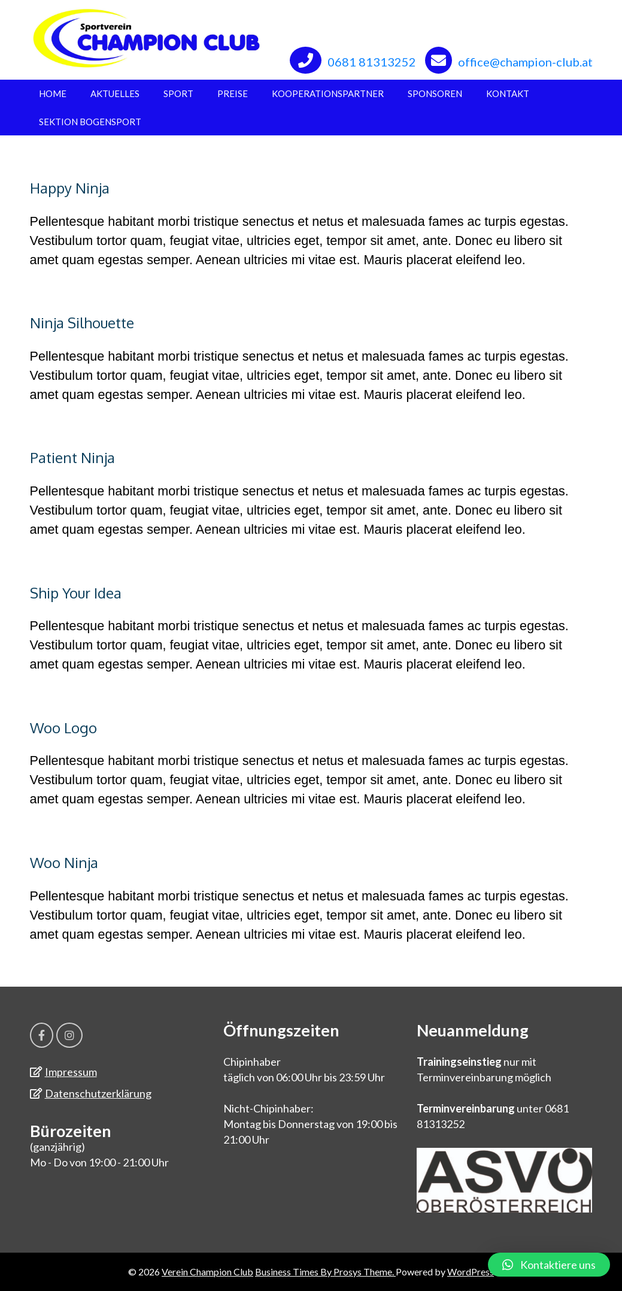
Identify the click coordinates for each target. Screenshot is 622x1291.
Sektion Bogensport (90, 121)
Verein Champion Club (207, 1271)
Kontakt (507, 93)
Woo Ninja (64, 862)
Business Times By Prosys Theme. (325, 1271)
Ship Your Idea (76, 592)
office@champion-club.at (525, 62)
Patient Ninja (72, 457)
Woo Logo (63, 727)
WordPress (470, 1271)
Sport (178, 93)
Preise (232, 93)
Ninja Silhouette (82, 322)
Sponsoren (435, 93)
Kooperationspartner (328, 93)
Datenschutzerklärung (98, 1093)
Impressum (71, 1071)
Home (52, 93)
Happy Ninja (70, 188)
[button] (549, 1265)
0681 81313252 (371, 62)
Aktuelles (114, 93)
